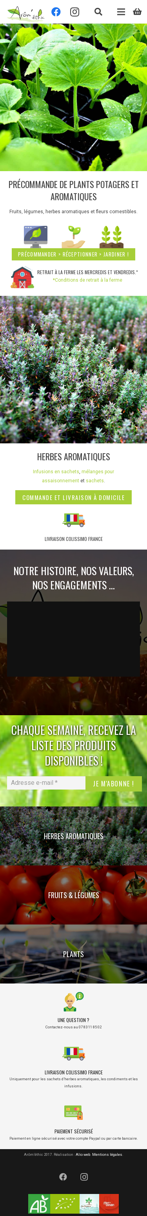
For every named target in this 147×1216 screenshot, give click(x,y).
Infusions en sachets (56, 471)
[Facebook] (63, 1177)
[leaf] (73, 238)
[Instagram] (84, 1177)
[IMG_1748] (73, 369)
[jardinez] (111, 238)
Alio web (83, 1154)
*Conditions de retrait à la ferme (87, 280)
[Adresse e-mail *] (46, 783)
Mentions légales (107, 1154)
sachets (95, 480)
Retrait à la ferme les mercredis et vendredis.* (87, 272)
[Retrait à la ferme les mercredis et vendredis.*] (23, 277)
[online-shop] (36, 238)
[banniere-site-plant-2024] (73, 97)
